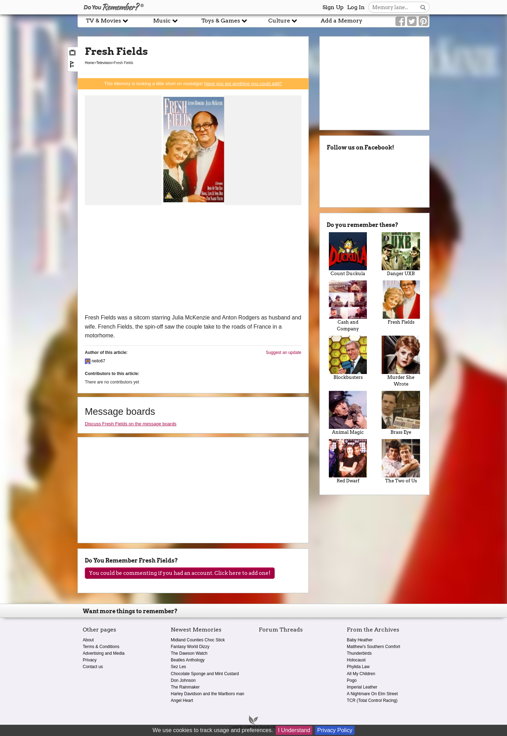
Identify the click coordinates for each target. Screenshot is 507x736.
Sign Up (333, 7)
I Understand (294, 730)
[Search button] (423, 7)
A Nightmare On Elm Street (372, 693)
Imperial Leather (362, 687)
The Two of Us (401, 461)
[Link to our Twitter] (412, 21)
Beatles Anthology (188, 660)
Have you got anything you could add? (243, 83)
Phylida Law (358, 666)
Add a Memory (341, 20)
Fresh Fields (401, 302)
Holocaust (356, 660)
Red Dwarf (348, 461)
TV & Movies (107, 20)
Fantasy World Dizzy (190, 646)
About (88, 639)
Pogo (352, 680)
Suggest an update (283, 352)
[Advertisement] (193, 260)
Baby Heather (360, 639)
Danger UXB (401, 254)
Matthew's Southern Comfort (373, 646)
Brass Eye (401, 413)
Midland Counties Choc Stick (198, 639)
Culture (282, 20)
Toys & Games (224, 20)
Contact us (93, 666)
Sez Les (178, 666)
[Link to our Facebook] (400, 21)
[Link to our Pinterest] (423, 21)
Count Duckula (348, 254)
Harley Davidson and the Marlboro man (207, 693)
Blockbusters (348, 358)
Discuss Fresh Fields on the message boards (130, 423)
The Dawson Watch (189, 653)
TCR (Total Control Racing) (372, 700)
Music (165, 20)
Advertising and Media (104, 653)
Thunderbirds (359, 653)
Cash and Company (348, 305)
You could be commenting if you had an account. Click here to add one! (179, 573)
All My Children (361, 673)
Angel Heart (182, 700)
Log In (356, 7)
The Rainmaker (185, 687)
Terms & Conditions (101, 646)
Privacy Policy (334, 730)
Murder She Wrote (401, 361)
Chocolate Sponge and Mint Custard (205, 673)
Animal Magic (348, 413)
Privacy (89, 660)
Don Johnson (183, 680)
